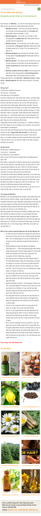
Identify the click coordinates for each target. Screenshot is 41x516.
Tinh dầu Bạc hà (5, 174)
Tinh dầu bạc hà (11, 258)
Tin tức (3, 12)
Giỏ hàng (39, 2)
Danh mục (2, 2)
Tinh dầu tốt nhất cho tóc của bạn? (30, 465)
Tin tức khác (6, 348)
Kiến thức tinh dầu (14, 12)
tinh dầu (30, 26)
